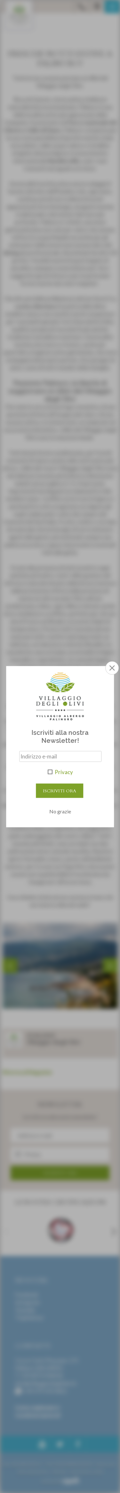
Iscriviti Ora (59, 791)
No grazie (60, 811)
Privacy (64, 771)
